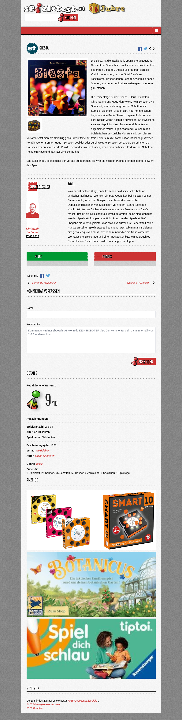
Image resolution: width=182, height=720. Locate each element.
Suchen (68, 17)
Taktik (39, 463)
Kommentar (33, 324)
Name (30, 307)
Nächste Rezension (141, 283)
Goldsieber (42, 450)
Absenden (144, 361)
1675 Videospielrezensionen (43, 704)
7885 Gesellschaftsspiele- (83, 700)
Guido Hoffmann (44, 455)
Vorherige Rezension (42, 283)
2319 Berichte (35, 708)
